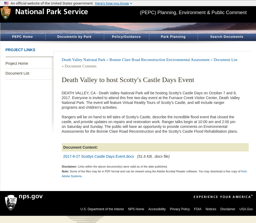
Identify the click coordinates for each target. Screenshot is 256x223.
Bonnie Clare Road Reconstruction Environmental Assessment (159, 60)
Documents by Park (74, 37)
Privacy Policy (180, 209)
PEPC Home (22, 37)
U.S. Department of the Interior (102, 209)
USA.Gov (246, 209)
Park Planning (173, 37)
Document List (17, 73)
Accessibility (157, 209)
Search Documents (226, 37)
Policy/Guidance (126, 37)
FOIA (197, 209)
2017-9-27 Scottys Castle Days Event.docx (98, 156)
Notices (211, 209)
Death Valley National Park (83, 60)
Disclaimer (227, 209)
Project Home (17, 63)
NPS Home (136, 209)
